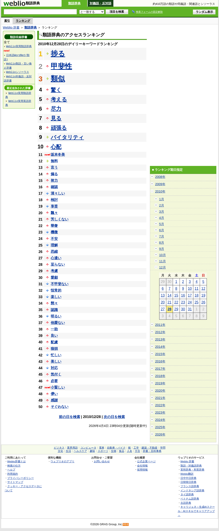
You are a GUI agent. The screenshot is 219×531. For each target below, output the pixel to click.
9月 (161, 249)
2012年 (160, 332)
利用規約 (12, 473)
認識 (54, 310)
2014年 (160, 346)
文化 (60, 451)
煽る (54, 174)
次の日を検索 (114, 417)
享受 (54, 206)
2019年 (160, 383)
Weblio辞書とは (16, 461)
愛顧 (54, 277)
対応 (54, 368)
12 (203, 288)
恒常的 (56, 290)
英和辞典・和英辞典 (192, 469)
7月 (161, 236)
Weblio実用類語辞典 (19, 46)
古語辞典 (185, 502)
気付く (56, 374)
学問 (162, 447)
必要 (54, 381)
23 (183, 302)
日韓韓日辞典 (188, 481)
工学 (136, 447)
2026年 (160, 434)
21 (169, 302)
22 (176, 302)
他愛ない (58, 323)
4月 (161, 218)
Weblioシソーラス (17, 72)
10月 (162, 255)
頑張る (59, 128)
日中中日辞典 (188, 478)
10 (190, 288)
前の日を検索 (69, 417)
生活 (68, 451)
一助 (54, 329)
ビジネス (59, 447)
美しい (56, 361)
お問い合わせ (102, 461)
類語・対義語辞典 (191, 465)
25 (197, 302)
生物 (113, 451)
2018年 (160, 376)
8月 (161, 242)
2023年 (160, 412)
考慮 (54, 271)
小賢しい (58, 387)
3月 (161, 211)
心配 (56, 147)
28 (169, 309)
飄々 (54, 213)
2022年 (160, 405)
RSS (125, 524)
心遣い (56, 258)
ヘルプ (11, 469)
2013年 (160, 339)
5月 (161, 224)
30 (183, 309)
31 (190, 309)
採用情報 (142, 469)
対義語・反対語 (100, 3)
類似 (58, 79)
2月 (161, 205)
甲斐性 (61, 66)
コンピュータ (88, 447)
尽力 (56, 109)
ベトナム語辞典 (189, 498)
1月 (161, 199)
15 (176, 295)
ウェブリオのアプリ (62, 461)
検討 (54, 200)
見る (56, 118)
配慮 (54, 342)
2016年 (160, 361)
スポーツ (103, 451)
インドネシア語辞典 (192, 490)
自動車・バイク (116, 447)
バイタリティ (67, 137)
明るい (56, 316)
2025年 (160, 427)
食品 (121, 451)
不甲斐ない (59, 284)
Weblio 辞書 (11, 27)
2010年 (160, 191)
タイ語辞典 (187, 494)
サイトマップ (15, 481)
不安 (54, 239)
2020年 (160, 390)
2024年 (160, 420)
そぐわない (59, 406)
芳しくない (59, 219)
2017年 (160, 368)
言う (54, 167)
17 (190, 295)
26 (203, 302)
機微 (54, 232)
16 (183, 295)
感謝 (54, 400)
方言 (137, 451)
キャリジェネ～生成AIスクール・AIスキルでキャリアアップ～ (196, 510)
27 (163, 309)
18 (197, 295)
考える (59, 99)
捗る (58, 54)
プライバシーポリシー (20, 478)
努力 (54, 180)
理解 (54, 245)
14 (169, 295)
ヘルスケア (80, 451)
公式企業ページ (146, 461)
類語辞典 (74, 3)
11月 (162, 261)
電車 (101, 447)
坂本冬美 (58, 154)
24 (190, 302)
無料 (54, 161)
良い (54, 335)
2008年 (160, 177)
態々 (54, 303)
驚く (56, 90)
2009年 (160, 184)
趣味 (92, 451)
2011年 (160, 325)
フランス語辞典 (189, 486)
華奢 (54, 226)
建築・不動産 (149, 447)
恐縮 (54, 251)
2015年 (160, 354)
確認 (54, 187)
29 (176, 309)
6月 (161, 230)
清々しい (58, 193)
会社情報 (142, 465)
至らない (58, 264)
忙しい (56, 355)
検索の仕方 (14, 465)
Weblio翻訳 (187, 473)
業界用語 (72, 447)
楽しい (56, 297)
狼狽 (54, 348)
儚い (54, 394)
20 (163, 302)
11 (197, 288)
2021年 (160, 398)
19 (203, 295)
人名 (129, 451)
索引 (7, 20)
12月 (162, 267)
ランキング (23, 20)
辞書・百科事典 (152, 451)
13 (163, 295)
